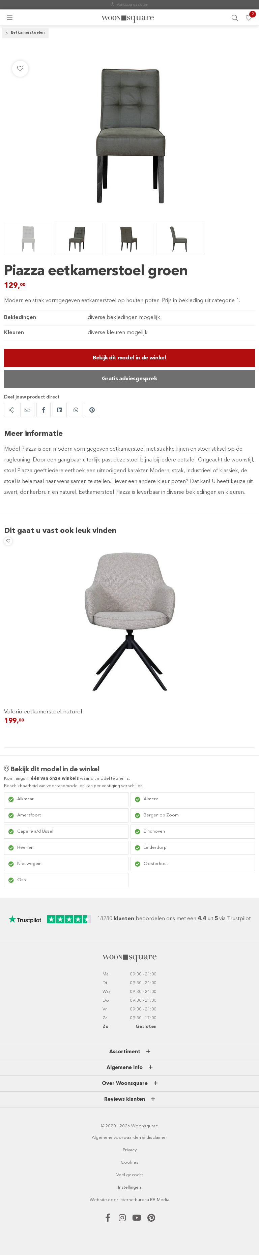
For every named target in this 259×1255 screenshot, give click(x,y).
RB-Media (159, 1200)
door (113, 1200)
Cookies (130, 1162)
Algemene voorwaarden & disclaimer (129, 1137)
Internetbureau (134, 1200)
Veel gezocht (129, 1175)
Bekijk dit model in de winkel (129, 358)
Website (98, 1200)
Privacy (130, 1150)
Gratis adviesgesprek (129, 379)
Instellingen (129, 1187)
